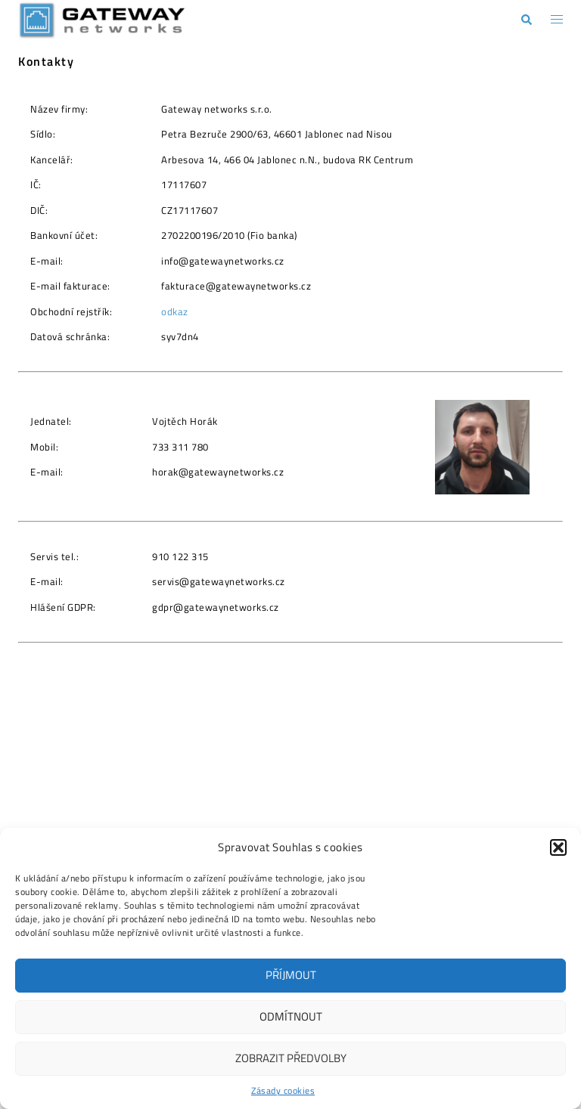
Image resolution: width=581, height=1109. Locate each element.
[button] (558, 847)
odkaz (174, 311)
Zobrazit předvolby (290, 1058)
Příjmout (291, 975)
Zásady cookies (283, 1090)
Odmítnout (290, 1016)
